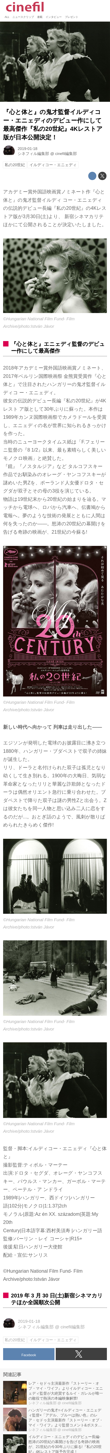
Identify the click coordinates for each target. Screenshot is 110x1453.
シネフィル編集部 (33, 153)
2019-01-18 (27, 148)
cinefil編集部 (66, 153)
